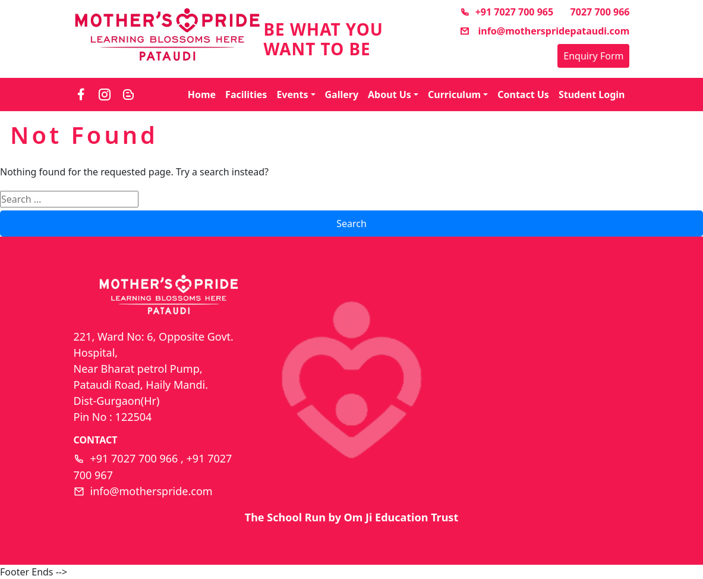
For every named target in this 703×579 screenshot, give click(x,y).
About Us (389, 94)
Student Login (592, 94)
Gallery (342, 94)
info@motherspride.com (151, 491)
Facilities (246, 94)
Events (292, 94)
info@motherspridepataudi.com (544, 30)
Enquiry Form (593, 55)
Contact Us (523, 94)
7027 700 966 (600, 11)
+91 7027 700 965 (506, 11)
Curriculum (454, 94)
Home (202, 94)
